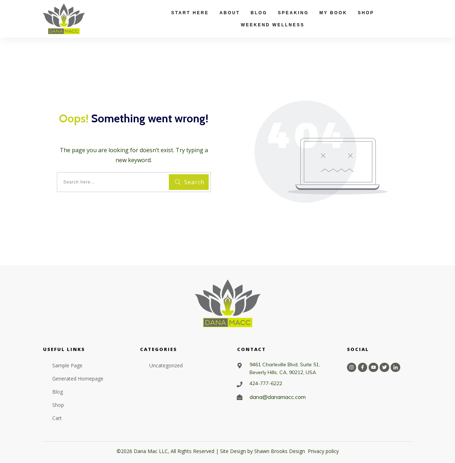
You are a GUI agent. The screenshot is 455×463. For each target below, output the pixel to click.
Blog (57, 391)
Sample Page (67, 365)
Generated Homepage (77, 378)
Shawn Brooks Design (279, 451)
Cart (57, 418)
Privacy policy (323, 451)
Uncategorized (166, 365)
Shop (58, 404)
